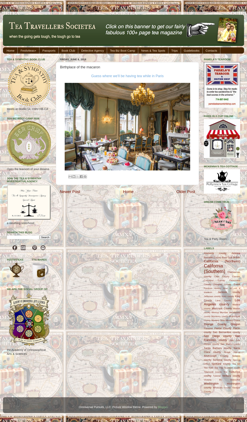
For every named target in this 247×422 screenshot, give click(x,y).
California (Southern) (214, 268)
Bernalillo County (212, 257)
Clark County (221, 276)
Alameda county (215, 253)
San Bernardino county (226, 332)
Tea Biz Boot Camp (122, 50)
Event (237, 284)
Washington (211, 383)
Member (224, 312)
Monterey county (219, 316)
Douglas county (222, 284)
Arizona (236, 253)
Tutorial (217, 376)
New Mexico (226, 320)
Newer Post (70, 191)
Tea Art (236, 364)
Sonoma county (222, 359)
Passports (48, 50)
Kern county (228, 296)
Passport (208, 328)
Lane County (223, 300)
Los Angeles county (222, 302)
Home (11, 50)
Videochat (235, 380)
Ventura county (231, 375)
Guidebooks (192, 50)
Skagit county (232, 352)
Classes (236, 276)
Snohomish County (216, 355)
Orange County (215, 324)
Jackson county (229, 292)
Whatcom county (222, 387)
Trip (225, 372)
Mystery (215, 320)
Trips (174, 50)
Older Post (185, 191)
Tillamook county (213, 372)
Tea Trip (218, 368)
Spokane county (221, 363)
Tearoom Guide (232, 368)
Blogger (162, 407)
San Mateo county (230, 344)
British (236, 257)
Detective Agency (92, 50)
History (217, 288)
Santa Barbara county (217, 348)
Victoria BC (213, 380)
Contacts (211, 50)
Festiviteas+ (28, 50)
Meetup (215, 312)
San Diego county (218, 336)
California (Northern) (222, 261)
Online (237, 320)
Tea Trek (208, 368)
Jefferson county (212, 296)
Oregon (235, 324)
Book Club (68, 50)
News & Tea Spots (153, 50)
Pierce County (222, 328)
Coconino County (214, 280)
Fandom (208, 288)
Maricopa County (222, 308)
